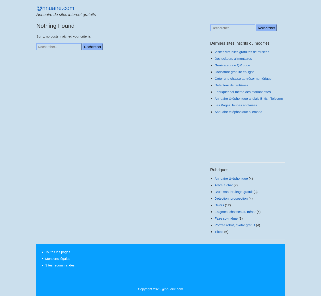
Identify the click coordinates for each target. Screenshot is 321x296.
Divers (219, 205)
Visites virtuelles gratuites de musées (242, 52)
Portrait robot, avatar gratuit (235, 225)
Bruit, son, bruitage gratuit (234, 192)
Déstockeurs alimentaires (233, 58)
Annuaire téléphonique (231, 178)
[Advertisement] (247, 142)
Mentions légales (57, 258)
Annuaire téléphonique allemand (238, 112)
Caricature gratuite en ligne (234, 72)
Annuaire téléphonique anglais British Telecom (249, 98)
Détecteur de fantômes (231, 85)
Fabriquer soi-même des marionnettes (243, 92)
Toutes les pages (57, 252)
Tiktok (219, 232)
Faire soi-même (226, 218)
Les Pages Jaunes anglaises (236, 105)
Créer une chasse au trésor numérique (243, 78)
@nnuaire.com (55, 8)
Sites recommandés (60, 265)
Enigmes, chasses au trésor (235, 212)
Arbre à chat (224, 185)
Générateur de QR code (232, 65)
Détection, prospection (231, 198)
